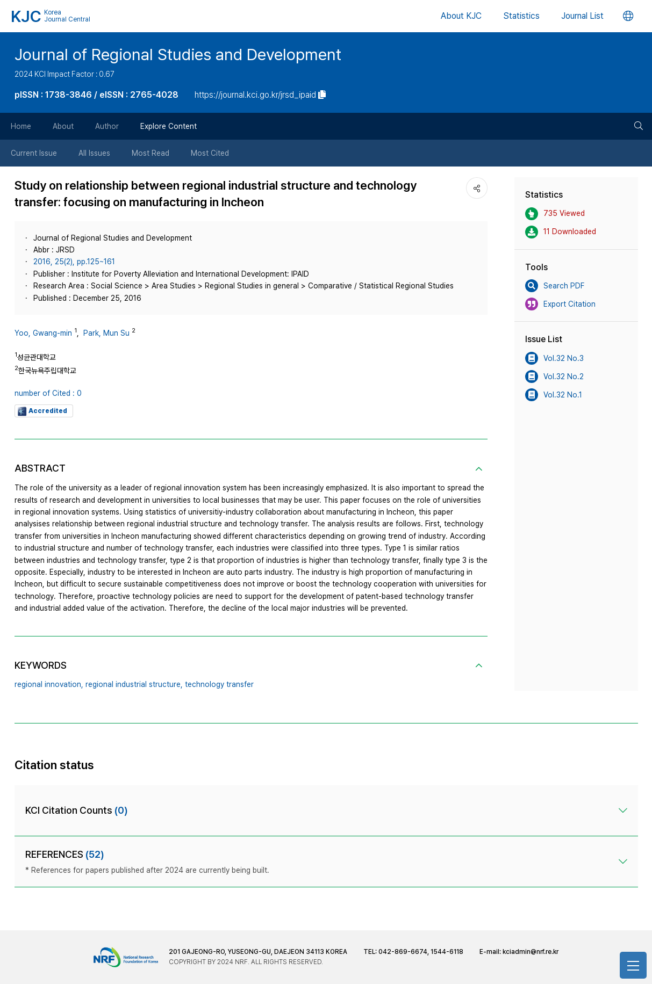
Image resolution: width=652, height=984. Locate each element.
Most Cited (210, 153)
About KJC (461, 16)
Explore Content (168, 126)
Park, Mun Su (106, 333)
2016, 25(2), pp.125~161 (74, 261)
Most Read (150, 153)
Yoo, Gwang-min (43, 333)
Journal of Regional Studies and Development (178, 54)
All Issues (94, 153)
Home (21, 126)
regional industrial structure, (134, 684)
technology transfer (219, 684)
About (63, 126)
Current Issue (34, 153)
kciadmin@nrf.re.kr (530, 952)
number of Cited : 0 (48, 393)
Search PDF (554, 285)
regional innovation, (49, 684)
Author (107, 126)
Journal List (582, 16)
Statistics (521, 16)
